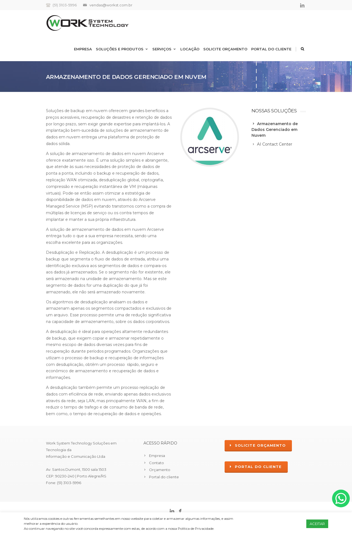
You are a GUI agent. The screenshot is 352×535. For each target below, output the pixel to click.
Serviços (164, 49)
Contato (156, 463)
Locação (189, 49)
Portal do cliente (271, 49)
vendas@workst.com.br (110, 5)
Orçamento (159, 469)
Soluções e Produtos (122, 49)
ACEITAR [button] (317, 523)
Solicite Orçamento (225, 49)
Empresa (83, 49)
